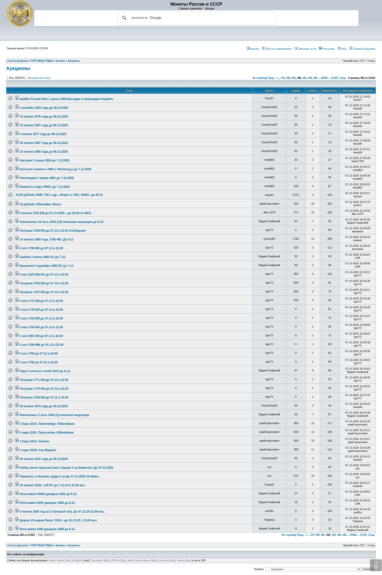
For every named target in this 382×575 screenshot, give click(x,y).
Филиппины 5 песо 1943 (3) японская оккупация (54, 415)
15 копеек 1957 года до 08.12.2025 (44, 125)
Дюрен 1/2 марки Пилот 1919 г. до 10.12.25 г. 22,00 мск (58, 520)
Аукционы (18, 68)
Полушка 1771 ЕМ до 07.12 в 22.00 (44, 380)
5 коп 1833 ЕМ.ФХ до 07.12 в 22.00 (44, 274)
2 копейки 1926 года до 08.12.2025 (44, 107)
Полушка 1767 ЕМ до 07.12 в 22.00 (44, 292)
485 (316, 78)
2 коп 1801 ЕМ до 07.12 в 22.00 (41, 336)
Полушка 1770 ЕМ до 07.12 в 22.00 (44, 388)
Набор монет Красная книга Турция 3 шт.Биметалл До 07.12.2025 (66, 467)
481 (294, 78)
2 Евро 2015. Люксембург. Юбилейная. (47, 424)
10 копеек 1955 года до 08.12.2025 (44, 151)
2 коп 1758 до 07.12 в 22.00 (39, 362)
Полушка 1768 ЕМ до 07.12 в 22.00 (44, 397)
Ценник (253, 48)
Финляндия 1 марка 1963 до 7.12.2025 (47, 178)
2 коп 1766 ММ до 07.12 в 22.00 (42, 345)
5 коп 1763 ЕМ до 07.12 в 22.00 (41, 318)
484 (310, 78)
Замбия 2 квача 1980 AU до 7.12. (43, 257)
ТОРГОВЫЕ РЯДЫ (42, 545)
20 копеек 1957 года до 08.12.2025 (44, 143)
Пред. (271, 78)
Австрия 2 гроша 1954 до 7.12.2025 (45, 160)
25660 (324, 78)
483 (305, 78)
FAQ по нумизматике (276, 48)
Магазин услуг (305, 48)
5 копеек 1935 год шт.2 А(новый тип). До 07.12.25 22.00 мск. (62, 511)
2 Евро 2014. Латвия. (35, 441)
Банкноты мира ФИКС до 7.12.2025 (45, 186)
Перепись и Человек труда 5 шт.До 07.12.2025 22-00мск (59, 476)
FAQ (342, 48)
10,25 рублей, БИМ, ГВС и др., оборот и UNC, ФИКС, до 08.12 (59, 195)
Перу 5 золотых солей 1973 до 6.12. (45, 371)
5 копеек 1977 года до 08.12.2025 (43, 134)
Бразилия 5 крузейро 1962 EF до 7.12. (47, 266)
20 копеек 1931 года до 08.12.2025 (44, 459)
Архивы (60, 545)
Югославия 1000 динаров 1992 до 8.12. (48, 529)
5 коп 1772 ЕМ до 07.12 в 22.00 (41, 301)
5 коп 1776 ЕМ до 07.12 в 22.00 (41, 309)
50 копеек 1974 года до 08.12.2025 (44, 406)
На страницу (259, 78)
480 (288, 78)
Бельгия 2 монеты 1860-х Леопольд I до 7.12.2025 (55, 169)
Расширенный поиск (38, 78)
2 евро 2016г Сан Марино (38, 450)
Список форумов (17, 545)
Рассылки (326, 48)
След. (342, 78)
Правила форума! (362, 48)
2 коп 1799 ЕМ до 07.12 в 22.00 (41, 248)
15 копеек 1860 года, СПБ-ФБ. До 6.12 (47, 239)
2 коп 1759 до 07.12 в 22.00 (39, 353)
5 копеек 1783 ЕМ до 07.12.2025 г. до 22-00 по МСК (55, 213)
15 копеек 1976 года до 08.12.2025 (44, 116)
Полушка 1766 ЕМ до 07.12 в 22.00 (44, 283)
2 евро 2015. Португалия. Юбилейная (47, 432)
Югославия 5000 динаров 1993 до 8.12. (48, 503)
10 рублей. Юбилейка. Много (40, 204)
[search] (195, 18)
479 (283, 78)
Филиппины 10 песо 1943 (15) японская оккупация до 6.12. (62, 222)
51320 (334, 78)
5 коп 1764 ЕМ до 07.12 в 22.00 (41, 327)
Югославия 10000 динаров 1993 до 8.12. (48, 494)
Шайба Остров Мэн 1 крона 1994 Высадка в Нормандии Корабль (67, 99)
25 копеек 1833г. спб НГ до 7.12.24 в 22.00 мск (52, 485)
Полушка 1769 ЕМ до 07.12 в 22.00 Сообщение (53, 230)
